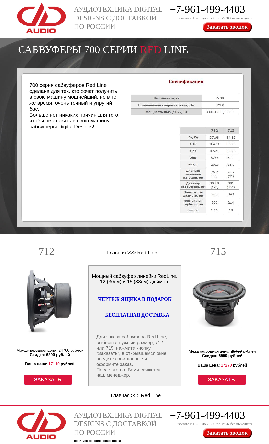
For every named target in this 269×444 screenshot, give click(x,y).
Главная (116, 252)
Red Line (147, 252)
